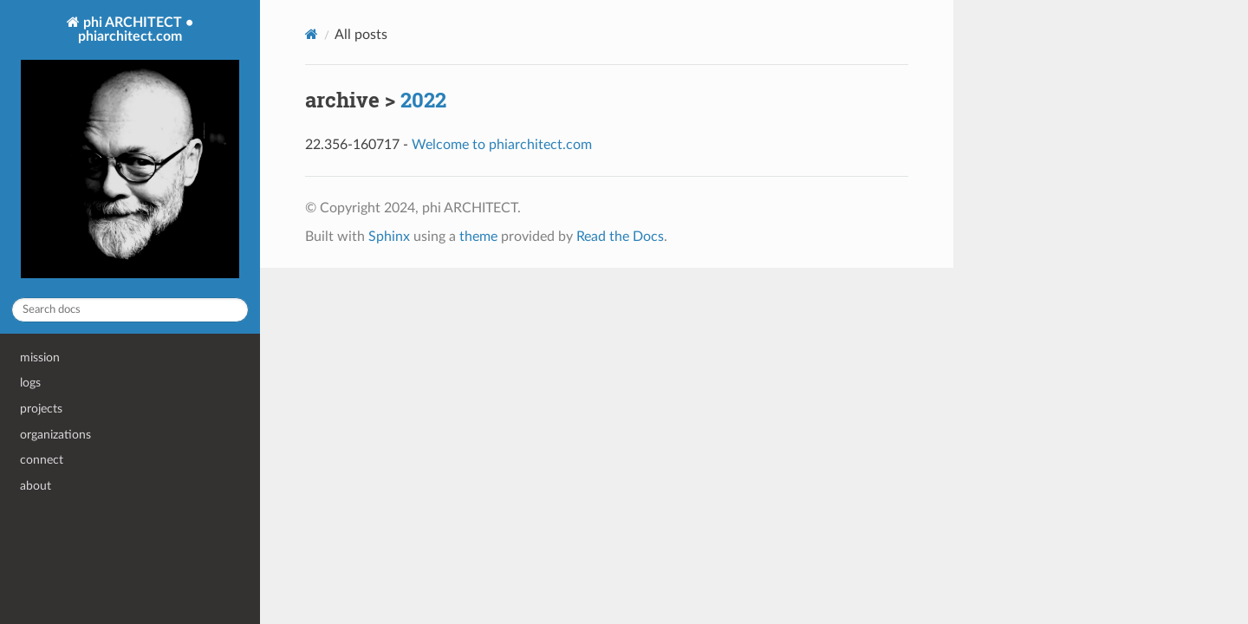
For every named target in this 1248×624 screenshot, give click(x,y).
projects (41, 408)
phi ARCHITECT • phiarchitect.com (130, 149)
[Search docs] (130, 309)
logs (30, 382)
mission (40, 357)
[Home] (311, 34)
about (35, 485)
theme (478, 237)
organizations (55, 434)
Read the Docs (620, 237)
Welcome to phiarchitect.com (502, 145)
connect (41, 459)
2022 (423, 100)
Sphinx (389, 237)
